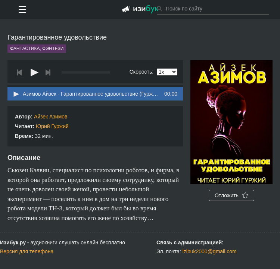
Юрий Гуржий (52, 126)
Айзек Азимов (51, 117)
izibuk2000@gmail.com (210, 251)
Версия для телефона (26, 251)
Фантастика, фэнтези (36, 48)
